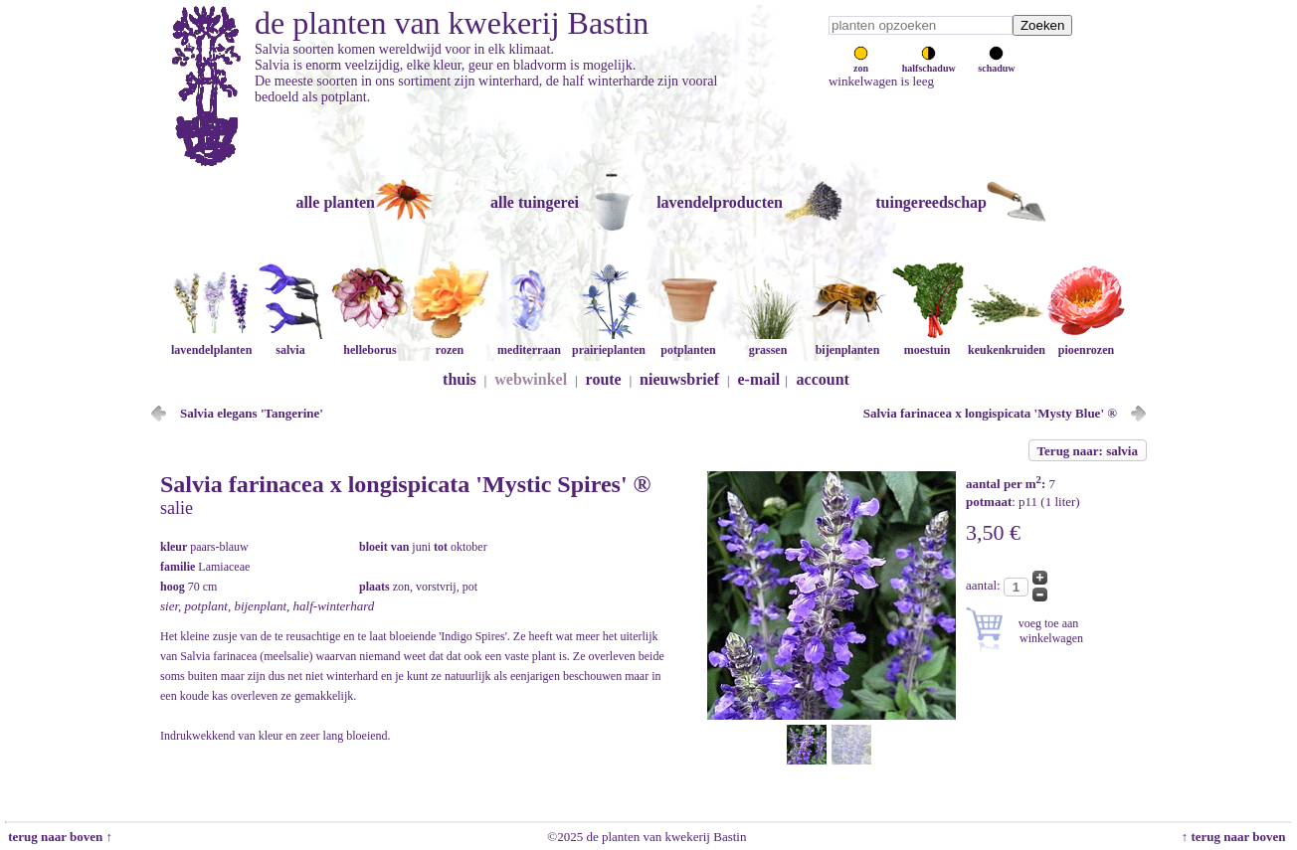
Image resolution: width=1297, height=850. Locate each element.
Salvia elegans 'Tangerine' (251, 413)
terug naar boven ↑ (58, 836)
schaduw (996, 63)
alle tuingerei (534, 202)
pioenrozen (1086, 342)
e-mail (759, 379)
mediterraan (529, 342)
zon (860, 63)
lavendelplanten (211, 342)
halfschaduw (929, 63)
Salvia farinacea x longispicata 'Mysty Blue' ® (990, 413)
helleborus (370, 342)
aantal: (985, 585)
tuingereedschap (931, 202)
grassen (768, 342)
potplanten (688, 342)
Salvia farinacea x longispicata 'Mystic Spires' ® (405, 484)
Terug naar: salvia (1087, 450)
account (823, 379)
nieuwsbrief (679, 379)
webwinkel (530, 379)
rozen (449, 342)
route (604, 379)
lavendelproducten (719, 202)
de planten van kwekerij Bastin (451, 23)
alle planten (335, 202)
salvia (290, 342)
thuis (459, 379)
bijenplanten (847, 342)
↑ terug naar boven (1237, 836)
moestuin (927, 342)
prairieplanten (609, 342)
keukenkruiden (1006, 342)
